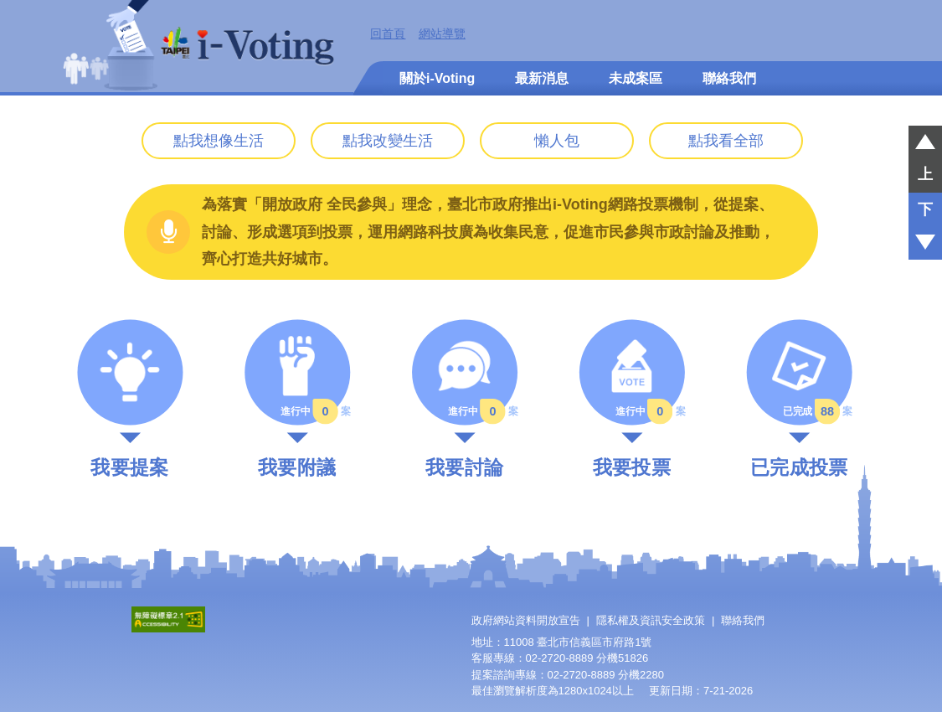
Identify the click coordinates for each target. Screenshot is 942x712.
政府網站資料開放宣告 (525, 620)
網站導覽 (442, 33)
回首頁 (387, 33)
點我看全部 (726, 140)
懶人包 (556, 140)
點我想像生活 (218, 140)
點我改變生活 (387, 140)
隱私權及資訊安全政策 (650, 620)
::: (362, 33)
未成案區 (635, 78)
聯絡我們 (729, 78)
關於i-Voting (437, 78)
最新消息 (542, 78)
